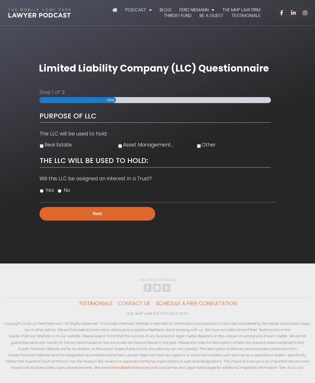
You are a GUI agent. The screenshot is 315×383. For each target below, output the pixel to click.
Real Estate (58, 144)
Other (209, 144)
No (67, 190)
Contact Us (134, 303)
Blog (165, 10)
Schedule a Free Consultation (196, 303)
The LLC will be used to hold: (73, 134)
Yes (50, 190)
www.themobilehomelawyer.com (129, 367)
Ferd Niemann (196, 10)
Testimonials (245, 15)
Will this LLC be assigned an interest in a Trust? (96, 178)
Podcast (138, 10)
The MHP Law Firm (241, 10)
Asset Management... (148, 144)
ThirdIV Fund (178, 15)
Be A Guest (211, 15)
